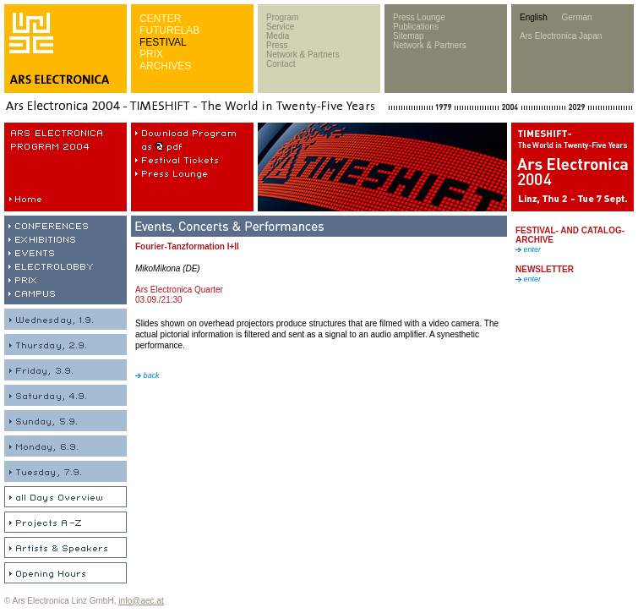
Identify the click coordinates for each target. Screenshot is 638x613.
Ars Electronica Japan (561, 36)
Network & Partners (303, 54)
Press (277, 45)
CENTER (160, 19)
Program (282, 17)
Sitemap (408, 36)
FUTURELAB (169, 30)
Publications (416, 26)
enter (528, 249)
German (576, 17)
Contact (280, 63)
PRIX (151, 54)
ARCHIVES (165, 66)
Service (280, 26)
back (147, 375)
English (534, 17)
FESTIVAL (163, 42)
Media (277, 36)
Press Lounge (419, 17)
